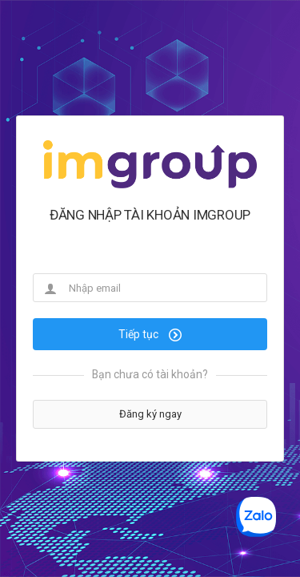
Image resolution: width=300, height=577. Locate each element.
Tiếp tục (150, 334)
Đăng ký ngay (150, 414)
